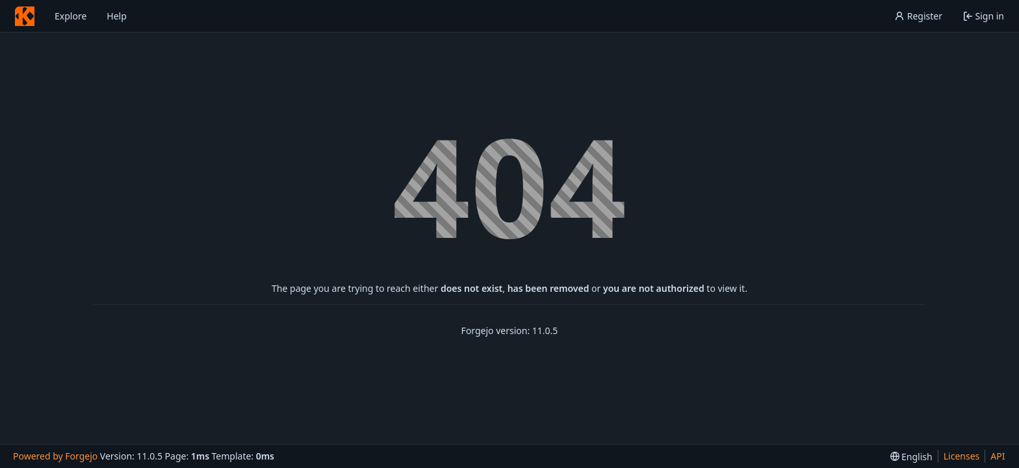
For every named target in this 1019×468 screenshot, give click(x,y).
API (997, 456)
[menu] (911, 456)
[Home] (24, 16)
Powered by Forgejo (55, 456)
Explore (70, 16)
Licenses (962, 456)
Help (117, 16)
